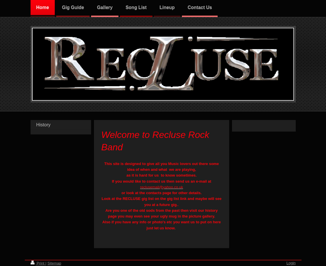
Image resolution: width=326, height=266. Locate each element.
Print (38, 263)
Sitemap (54, 263)
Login (291, 263)
